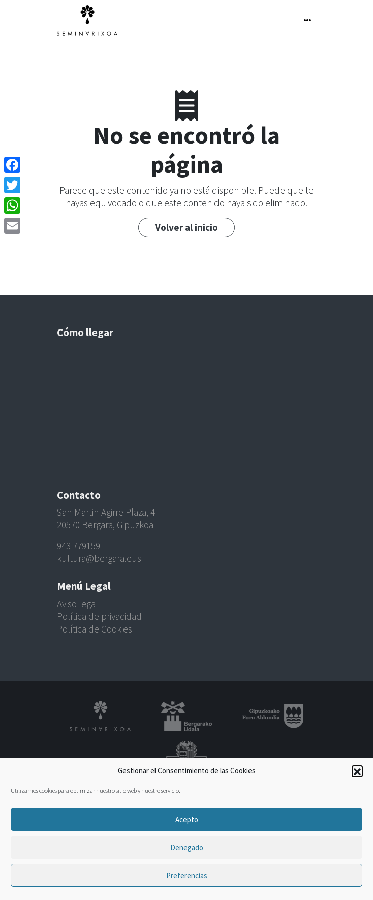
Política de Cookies (94, 629)
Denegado (186, 847)
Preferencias (186, 875)
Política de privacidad (99, 616)
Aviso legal (77, 603)
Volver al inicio (186, 227)
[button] (357, 771)
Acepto (186, 819)
